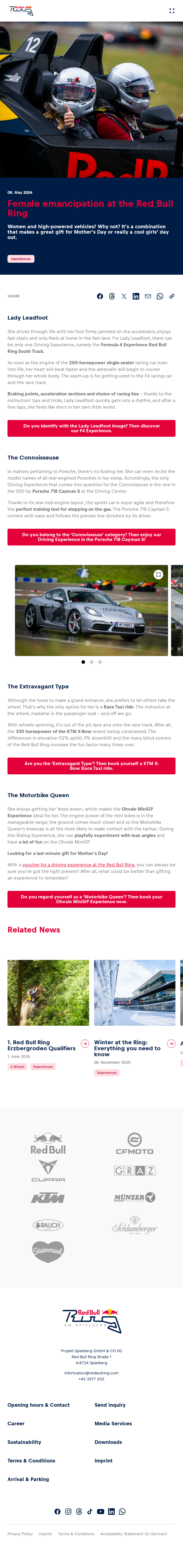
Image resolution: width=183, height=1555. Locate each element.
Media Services (113, 1423)
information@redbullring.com (91, 1373)
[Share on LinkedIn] (136, 296)
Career (16, 1423)
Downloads (108, 1442)
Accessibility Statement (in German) (133, 1534)
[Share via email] (148, 296)
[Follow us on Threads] (79, 1511)
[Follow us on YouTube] (100, 1511)
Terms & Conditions (31, 1461)
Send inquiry (110, 1405)
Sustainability (24, 1442)
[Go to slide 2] (91, 662)
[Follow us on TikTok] (89, 1511)
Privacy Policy (20, 1534)
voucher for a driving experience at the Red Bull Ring (78, 864)
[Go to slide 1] (83, 662)
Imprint (104, 1461)
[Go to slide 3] (100, 662)
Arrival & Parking (28, 1479)
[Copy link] (172, 296)
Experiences (21, 259)
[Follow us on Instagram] (68, 1511)
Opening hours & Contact (38, 1405)
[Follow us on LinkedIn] (111, 1511)
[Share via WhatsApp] (160, 296)
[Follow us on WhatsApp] (122, 1511)
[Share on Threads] (112, 296)
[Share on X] (124, 296)
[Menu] (172, 10)
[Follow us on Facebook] (57, 1511)
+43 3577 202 (91, 1379)
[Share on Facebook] (100, 296)
